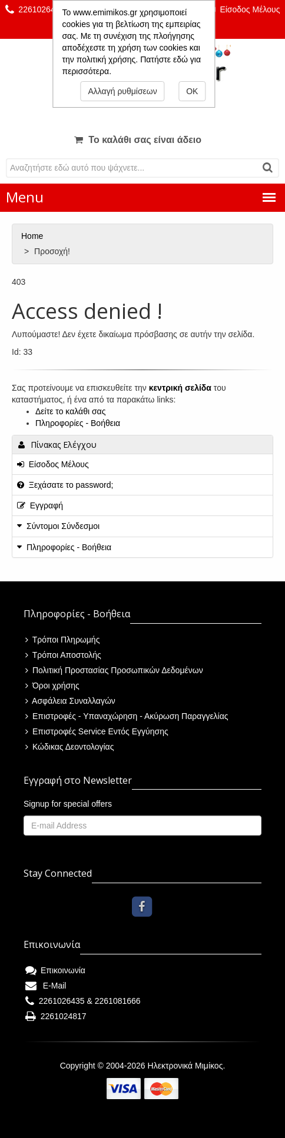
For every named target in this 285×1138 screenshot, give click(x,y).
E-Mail (45, 985)
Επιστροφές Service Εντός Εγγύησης (96, 731)
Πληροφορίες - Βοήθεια (77, 423)
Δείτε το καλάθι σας (70, 411)
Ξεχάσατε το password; (65, 485)
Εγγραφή (40, 505)
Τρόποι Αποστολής (63, 655)
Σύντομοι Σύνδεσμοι (63, 526)
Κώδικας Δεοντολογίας (69, 746)
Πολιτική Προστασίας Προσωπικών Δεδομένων (114, 670)
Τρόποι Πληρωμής (62, 639)
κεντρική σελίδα (180, 387)
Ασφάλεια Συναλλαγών (70, 701)
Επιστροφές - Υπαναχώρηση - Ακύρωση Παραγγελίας (126, 716)
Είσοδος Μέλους (244, 9)
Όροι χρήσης (52, 685)
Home (33, 236)
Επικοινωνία (55, 970)
